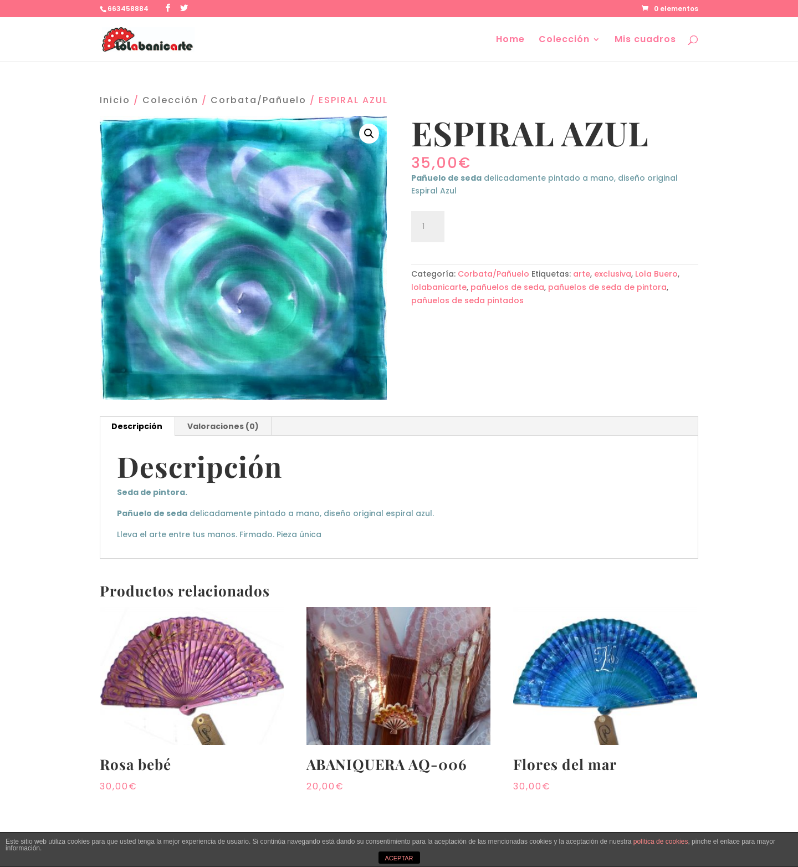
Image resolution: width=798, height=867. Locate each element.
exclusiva (612, 273)
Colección (564, 40)
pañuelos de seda (507, 287)
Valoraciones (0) (223, 426)
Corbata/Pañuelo (258, 100)
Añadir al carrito (512, 225)
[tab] (137, 426)
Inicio (115, 100)
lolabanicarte (439, 287)
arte (581, 273)
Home (510, 40)
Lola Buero (656, 273)
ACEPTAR (399, 858)
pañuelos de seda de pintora (607, 287)
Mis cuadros (645, 40)
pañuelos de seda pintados (467, 300)
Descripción (136, 426)
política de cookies (660, 841)
